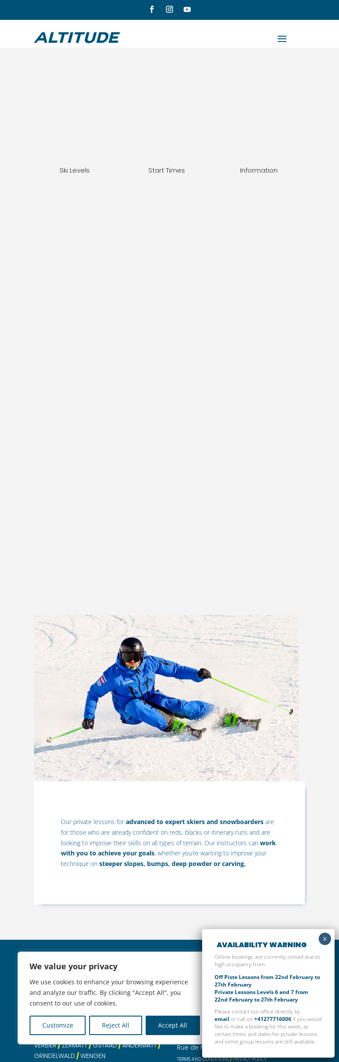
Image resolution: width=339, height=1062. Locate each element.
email (222, 1019)
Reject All (115, 1025)
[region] (115, 998)
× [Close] (324, 939)
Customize (57, 1025)
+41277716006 (272, 1019)
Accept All (172, 1025)
